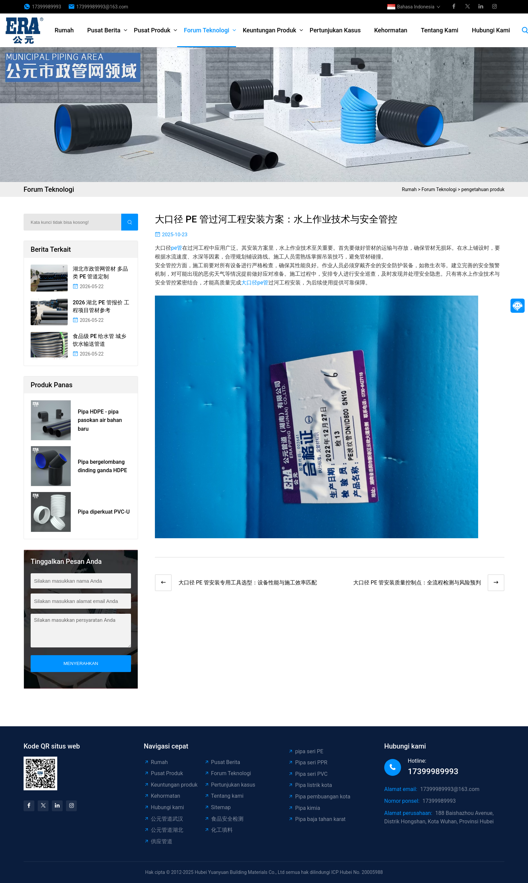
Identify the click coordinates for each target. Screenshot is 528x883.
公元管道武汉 (163, 819)
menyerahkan (81, 663)
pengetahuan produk (482, 189)
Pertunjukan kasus (335, 30)
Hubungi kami (491, 30)
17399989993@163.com (102, 6)
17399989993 (46, 6)
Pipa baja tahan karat (316, 819)
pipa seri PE (305, 751)
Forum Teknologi (206, 30)
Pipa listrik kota (310, 785)
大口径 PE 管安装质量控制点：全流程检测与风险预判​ (417, 582)
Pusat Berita (104, 30)
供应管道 (158, 841)
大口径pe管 (254, 282)
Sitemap (217, 807)
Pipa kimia (304, 808)
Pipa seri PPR (307, 762)
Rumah (64, 30)
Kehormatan (390, 30)
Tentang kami (440, 30)
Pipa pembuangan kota (319, 796)
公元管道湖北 (163, 830)
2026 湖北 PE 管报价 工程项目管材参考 (101, 306)
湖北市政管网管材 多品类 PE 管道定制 (100, 272)
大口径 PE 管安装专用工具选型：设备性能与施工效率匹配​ (247, 582)
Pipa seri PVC (307, 774)
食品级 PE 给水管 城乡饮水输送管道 (99, 340)
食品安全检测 (223, 819)
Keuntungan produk (269, 30)
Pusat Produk (152, 30)
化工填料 (218, 830)
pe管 (176, 248)
